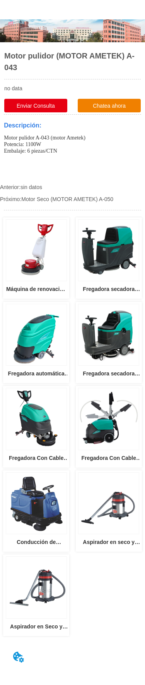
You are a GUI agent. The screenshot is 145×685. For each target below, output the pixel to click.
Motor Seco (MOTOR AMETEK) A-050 (67, 199)
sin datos (31, 187)
